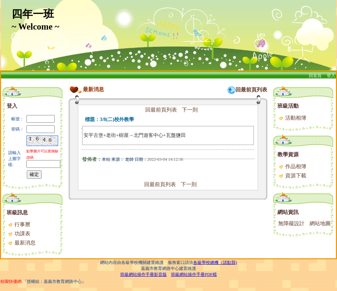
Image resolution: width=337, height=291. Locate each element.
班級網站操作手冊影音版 (143, 274)
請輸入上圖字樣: (14, 158)
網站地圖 (320, 223)
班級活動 (288, 106)
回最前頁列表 (251, 90)
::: (3, 82)
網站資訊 (288, 212)
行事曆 (19, 224)
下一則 (190, 110)
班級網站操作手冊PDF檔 (194, 274)
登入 (331, 75)
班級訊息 (17, 212)
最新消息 (22, 243)
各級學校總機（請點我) (215, 262)
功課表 (19, 233)
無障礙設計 (291, 223)
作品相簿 (292, 166)
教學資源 (288, 154)
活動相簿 (292, 118)
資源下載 (292, 175)
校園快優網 (11, 281)
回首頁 (315, 75)
